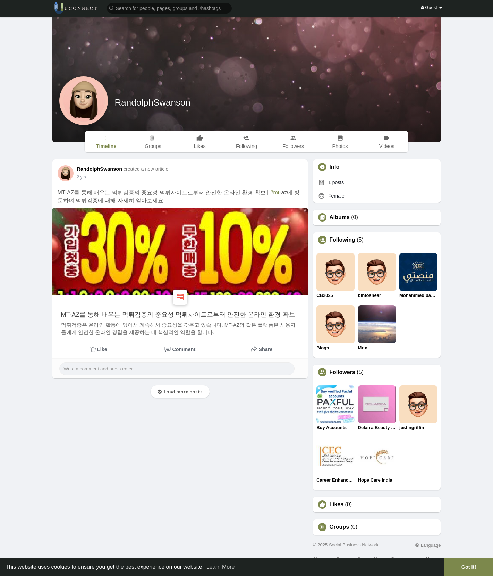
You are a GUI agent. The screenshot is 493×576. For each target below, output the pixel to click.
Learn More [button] (220, 567)
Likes (336, 504)
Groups (339, 527)
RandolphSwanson (152, 102)
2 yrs (81, 177)
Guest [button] (431, 7)
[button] (169, 8)
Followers (342, 372)
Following (342, 240)
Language (428, 545)
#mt (275, 192)
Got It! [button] (468, 567)
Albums (339, 217)
